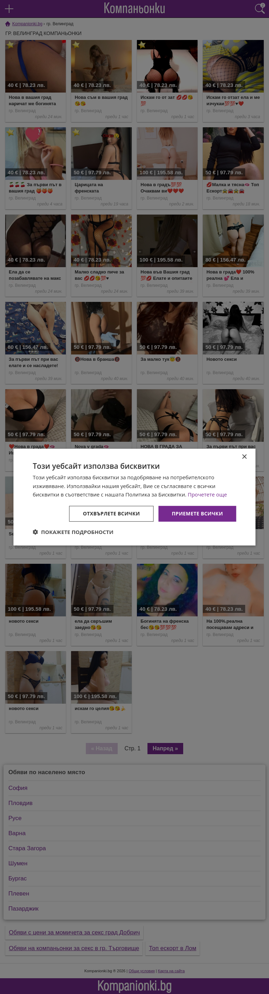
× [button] (244, 456)
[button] (73, 532)
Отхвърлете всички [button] (111, 513)
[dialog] (134, 496)
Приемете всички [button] (197, 513)
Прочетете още (207, 494)
